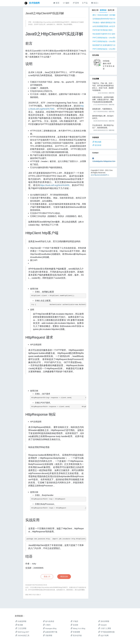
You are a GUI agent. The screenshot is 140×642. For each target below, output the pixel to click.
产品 (84, 3)
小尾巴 (47, 625)
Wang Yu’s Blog (78, 628)
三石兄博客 (20, 628)
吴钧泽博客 (103, 621)
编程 (66, 3)
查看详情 (111, 93)
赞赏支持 (64, 577)
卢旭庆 (74, 621)
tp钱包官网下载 (50, 632)
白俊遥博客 (20, 621)
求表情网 (75, 632)
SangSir (102, 625)
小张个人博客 (104, 628)
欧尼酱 (19, 625)
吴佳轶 (74, 625)
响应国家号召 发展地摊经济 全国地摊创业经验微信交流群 (114, 45)
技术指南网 (34, 3)
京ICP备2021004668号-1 (100, 175)
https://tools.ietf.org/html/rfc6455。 (56, 185)
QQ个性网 (103, 635)
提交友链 (98, 145)
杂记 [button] (94, 3)
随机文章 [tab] (95, 10)
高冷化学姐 (76, 635)
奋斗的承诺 (48, 621)
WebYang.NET (22, 632)
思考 (76, 3)
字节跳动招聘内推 (106, 632)
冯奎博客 (47, 635)
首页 (56, 3)
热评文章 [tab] (111, 10)
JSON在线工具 (22, 635)
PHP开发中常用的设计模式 (102, 30)
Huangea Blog (49, 628)
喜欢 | (47, 577)
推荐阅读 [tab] (103, 10)
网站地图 (98, 142)
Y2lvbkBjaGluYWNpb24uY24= (103, 161)
